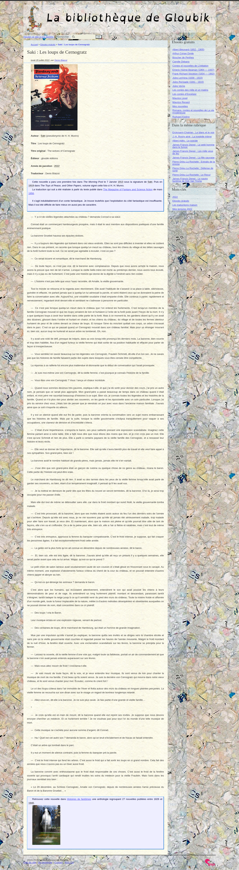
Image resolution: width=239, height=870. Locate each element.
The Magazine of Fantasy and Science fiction (127, 189)
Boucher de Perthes (183, 57)
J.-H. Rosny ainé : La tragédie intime (192, 136)
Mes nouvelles (180, 106)
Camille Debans (181, 61)
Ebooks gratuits (47, 44)
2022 (175, 197)
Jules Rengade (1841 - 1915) (188, 82)
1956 (31, 193)
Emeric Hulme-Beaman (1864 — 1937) (193, 69)
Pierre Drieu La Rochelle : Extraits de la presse (193, 163)
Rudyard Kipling (181, 116)
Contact (58, 862)
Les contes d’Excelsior (184, 94)
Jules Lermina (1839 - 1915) (187, 77)
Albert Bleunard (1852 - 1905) (188, 49)
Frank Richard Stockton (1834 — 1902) (193, 73)
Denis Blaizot (61, 60)
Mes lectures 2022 (182, 209)
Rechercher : (63, 36)
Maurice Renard (181, 102)
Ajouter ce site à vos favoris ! (38, 36)
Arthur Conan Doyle (183, 53)
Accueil (34, 44)
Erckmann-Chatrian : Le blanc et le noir (193, 132)
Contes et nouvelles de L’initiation (190, 65)
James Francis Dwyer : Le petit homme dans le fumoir (193, 146)
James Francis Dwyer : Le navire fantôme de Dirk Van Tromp (190, 179)
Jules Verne (178, 86)
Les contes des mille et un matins (190, 90)
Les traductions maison (184, 205)
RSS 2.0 (69, 862)
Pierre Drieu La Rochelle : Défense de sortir (192, 169)
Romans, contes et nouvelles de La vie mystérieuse (193, 111)
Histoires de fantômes (79, 799)
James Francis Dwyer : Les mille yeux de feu (192, 152)
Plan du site (29, 862)
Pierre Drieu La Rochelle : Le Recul (191, 174)
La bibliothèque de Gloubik (159, 14)
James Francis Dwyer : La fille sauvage (193, 157)
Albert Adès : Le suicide (185, 140)
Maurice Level (179, 98)
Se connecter (45, 862)
